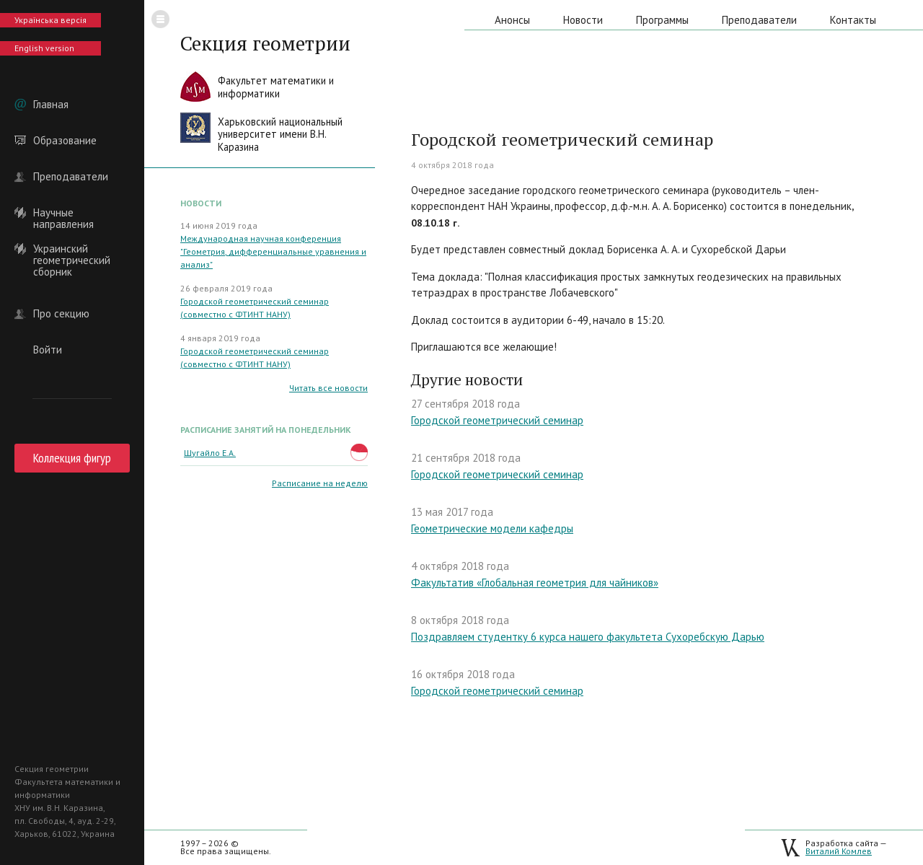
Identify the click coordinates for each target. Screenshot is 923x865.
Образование (65, 140)
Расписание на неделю (320, 483)
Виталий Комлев (838, 851)
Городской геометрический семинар (497, 420)
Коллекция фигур (72, 457)
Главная (51, 104)
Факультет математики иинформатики (276, 87)
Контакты (853, 20)
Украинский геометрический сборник (71, 249)
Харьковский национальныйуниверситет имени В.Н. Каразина (280, 134)
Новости (583, 20)
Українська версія (50, 19)
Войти (47, 350)
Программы (662, 20)
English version (44, 48)
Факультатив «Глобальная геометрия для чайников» (534, 582)
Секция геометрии (265, 43)
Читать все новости (328, 387)
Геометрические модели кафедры (492, 528)
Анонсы (512, 20)
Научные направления (63, 213)
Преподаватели (70, 177)
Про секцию (61, 314)
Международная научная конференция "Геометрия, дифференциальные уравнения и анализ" (273, 251)
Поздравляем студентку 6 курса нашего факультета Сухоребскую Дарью (587, 637)
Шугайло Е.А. (210, 452)
